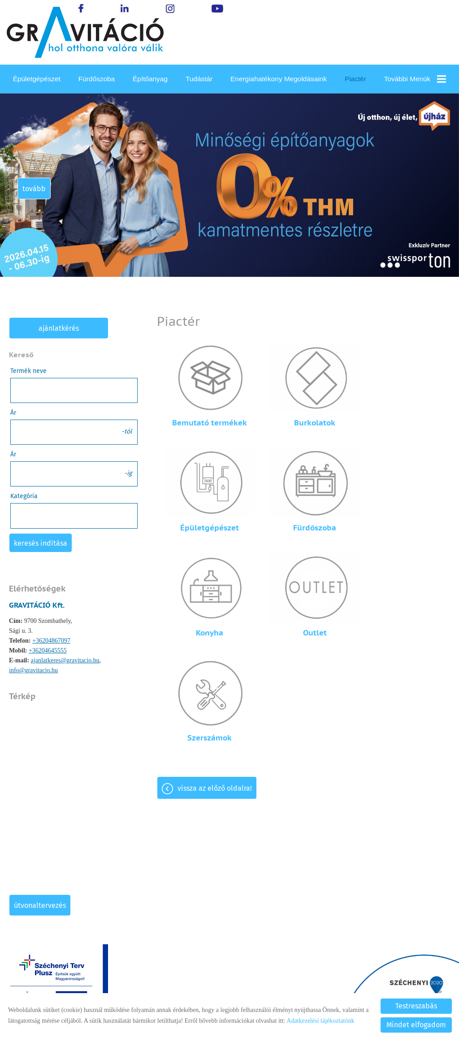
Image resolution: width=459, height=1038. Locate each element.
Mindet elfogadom (416, 1024)
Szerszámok (206, 613)
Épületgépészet (37, 79)
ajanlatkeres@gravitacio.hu (65, 660)
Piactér (355, 79)
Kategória (24, 496)
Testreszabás (416, 1006)
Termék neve (28, 371)
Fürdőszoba (96, 79)
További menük (415, 78)
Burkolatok (303, 416)
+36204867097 (51, 640)
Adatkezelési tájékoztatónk (320, 1020)
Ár (13, 412)
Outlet (401, 515)
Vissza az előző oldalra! (215, 664)
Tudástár (199, 79)
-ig (128, 473)
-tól (126, 431)
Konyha (303, 515)
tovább (34, 188)
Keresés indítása (40, 543)
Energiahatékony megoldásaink (278, 79)
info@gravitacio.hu (33, 670)
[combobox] (74, 516)
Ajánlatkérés (59, 328)
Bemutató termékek (206, 416)
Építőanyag (150, 79)
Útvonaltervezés (40, 905)
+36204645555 (48, 650)
